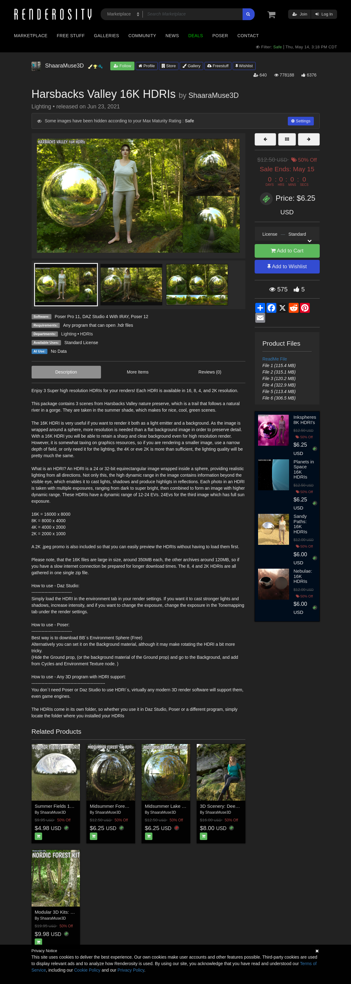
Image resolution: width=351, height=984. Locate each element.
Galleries (106, 35)
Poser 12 (139, 316)
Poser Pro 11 (67, 316)
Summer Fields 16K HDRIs (62, 806)
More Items (138, 372)
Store (169, 65)
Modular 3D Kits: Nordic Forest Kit (70, 912)
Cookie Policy (87, 970)
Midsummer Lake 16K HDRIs (175, 806)
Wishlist (244, 65)
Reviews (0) (210, 372)
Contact (248, 35)
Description (66, 372)
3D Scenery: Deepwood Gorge (231, 806)
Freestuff (218, 65)
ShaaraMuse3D (213, 95)
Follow (122, 65)
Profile (146, 65)
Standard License (81, 342)
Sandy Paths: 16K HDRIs (300, 524)
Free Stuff (71, 35)
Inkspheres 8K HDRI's (304, 419)
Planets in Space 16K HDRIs (304, 469)
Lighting (69, 333)
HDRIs (86, 333)
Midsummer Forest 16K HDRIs (121, 806)
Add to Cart (287, 251)
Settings (300, 121)
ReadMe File (274, 358)
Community (142, 35)
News (172, 35)
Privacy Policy (130, 970)
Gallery (191, 65)
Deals (195, 35)
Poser (220, 35)
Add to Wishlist (287, 266)
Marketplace (30, 35)
